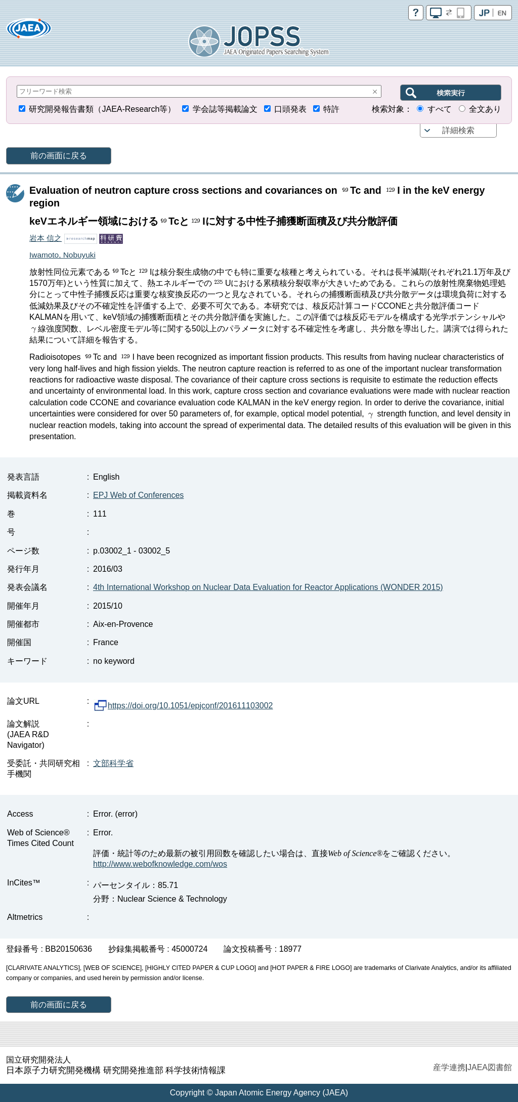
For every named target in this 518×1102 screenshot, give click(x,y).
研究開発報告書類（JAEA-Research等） (102, 109)
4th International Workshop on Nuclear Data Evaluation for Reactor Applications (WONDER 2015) (268, 587)
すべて (439, 109)
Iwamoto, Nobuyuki (62, 254)
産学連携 (449, 1067)
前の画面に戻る (58, 155)
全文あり (485, 109)
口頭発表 (290, 109)
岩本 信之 (45, 238)
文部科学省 (113, 763)
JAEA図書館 (489, 1067)
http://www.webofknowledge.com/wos (160, 864)
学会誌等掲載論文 (225, 109)
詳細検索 (458, 130)
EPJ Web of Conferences (138, 495)
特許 (331, 109)
